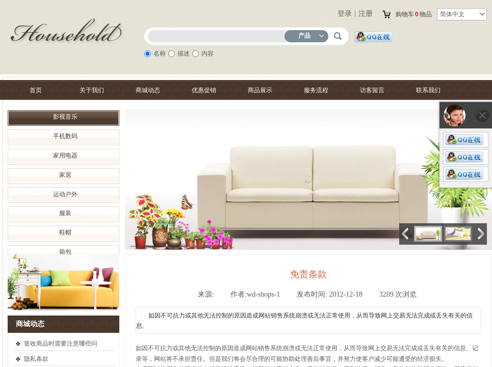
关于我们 (92, 90)
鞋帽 (65, 232)
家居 (65, 174)
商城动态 (148, 90)
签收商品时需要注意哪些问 (60, 343)
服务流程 (316, 90)
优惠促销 (204, 90)
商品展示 (260, 90)
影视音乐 (65, 116)
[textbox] (218, 34)
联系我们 (428, 90)
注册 (365, 13)
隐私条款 (36, 358)
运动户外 (65, 194)
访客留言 (372, 90)
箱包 (65, 251)
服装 (65, 213)
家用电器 (65, 155)
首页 (36, 90)
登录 (345, 13)
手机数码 (65, 136)
